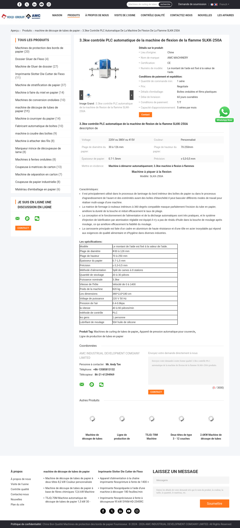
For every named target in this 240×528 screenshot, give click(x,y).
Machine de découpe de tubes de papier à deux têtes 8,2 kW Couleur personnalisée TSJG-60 (69, 481)
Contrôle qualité (153, 15)
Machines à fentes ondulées (33, 159)
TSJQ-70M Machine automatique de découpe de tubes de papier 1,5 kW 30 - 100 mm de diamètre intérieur (151, 436)
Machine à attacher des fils (32, 141)
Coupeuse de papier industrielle (35, 182)
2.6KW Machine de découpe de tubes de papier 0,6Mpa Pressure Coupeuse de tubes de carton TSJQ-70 (211, 436)
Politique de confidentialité (26, 524)
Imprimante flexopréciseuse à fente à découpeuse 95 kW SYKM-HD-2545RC (121, 500)
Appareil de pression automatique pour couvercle (167, 331)
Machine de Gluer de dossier (33, 66)
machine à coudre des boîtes (34, 133)
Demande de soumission (192, 4)
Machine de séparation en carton (36, 174)
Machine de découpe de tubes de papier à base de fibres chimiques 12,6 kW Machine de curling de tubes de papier (69, 490)
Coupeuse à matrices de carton (35, 167)
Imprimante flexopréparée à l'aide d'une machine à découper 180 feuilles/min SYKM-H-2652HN (122, 490)
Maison (57, 15)
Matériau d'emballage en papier (35, 189)
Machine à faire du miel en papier (36, 92)
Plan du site (17, 504)
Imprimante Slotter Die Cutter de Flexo (40, 74)
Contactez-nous (181, 15)
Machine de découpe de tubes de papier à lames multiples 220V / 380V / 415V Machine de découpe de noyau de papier (92, 436)
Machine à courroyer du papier (34, 118)
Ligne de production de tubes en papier (101, 336)
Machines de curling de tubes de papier (116, 331)
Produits (74, 15)
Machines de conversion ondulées (37, 100)
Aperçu (15, 30)
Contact (145, 114)
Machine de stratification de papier (37, 85)
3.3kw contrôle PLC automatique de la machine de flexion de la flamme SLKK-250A (106, 107)
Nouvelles (205, 15)
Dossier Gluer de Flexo (29, 59)
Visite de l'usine (124, 15)
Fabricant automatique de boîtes (36, 126)
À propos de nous (97, 15)
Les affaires (225, 15)
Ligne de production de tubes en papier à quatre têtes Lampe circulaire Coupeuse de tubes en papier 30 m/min (122, 436)
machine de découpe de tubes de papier (57, 30)
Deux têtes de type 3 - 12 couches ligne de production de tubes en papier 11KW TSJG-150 (181, 436)
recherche (165, 4)
